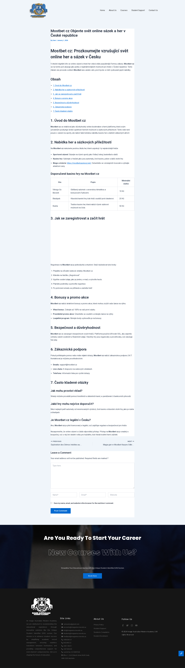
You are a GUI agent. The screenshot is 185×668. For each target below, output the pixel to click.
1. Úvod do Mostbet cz (62, 85)
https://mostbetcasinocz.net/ (79, 163)
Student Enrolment (101, 636)
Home (102, 10)
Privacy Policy (99, 625)
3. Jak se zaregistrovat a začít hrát (67, 94)
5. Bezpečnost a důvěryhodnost (66, 103)
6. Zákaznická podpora (62, 107)
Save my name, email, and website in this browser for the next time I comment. (84, 503)
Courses (123, 10)
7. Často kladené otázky (63, 111)
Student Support (138, 10)
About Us (112, 10)
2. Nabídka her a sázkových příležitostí (69, 90)
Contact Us (153, 10)
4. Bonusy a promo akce (63, 98)
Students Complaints (101, 632)
